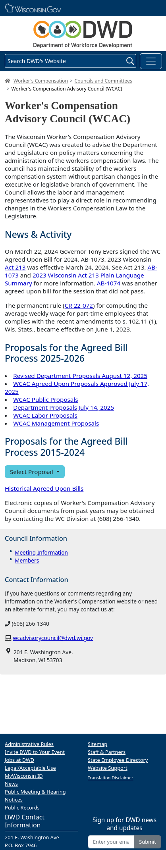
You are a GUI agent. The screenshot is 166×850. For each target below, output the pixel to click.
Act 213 (15, 267)
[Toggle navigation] (151, 61)
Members (27, 560)
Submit (147, 841)
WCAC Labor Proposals (45, 415)
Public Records (22, 807)
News (11, 783)
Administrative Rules (29, 744)
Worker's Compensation (41, 80)
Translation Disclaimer (110, 778)
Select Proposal (32, 472)
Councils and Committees (103, 80)
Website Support (107, 767)
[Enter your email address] (111, 841)
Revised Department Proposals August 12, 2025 (80, 376)
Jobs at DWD (19, 759)
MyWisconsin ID (24, 775)
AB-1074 (108, 283)
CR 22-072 (79, 305)
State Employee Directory (118, 759)
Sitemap (97, 744)
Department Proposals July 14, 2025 (63, 407)
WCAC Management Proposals (56, 423)
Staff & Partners (106, 752)
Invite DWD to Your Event (35, 752)
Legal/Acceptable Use (30, 767)
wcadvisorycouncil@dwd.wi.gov (53, 638)
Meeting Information (41, 552)
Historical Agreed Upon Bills (44, 488)
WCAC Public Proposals (45, 399)
